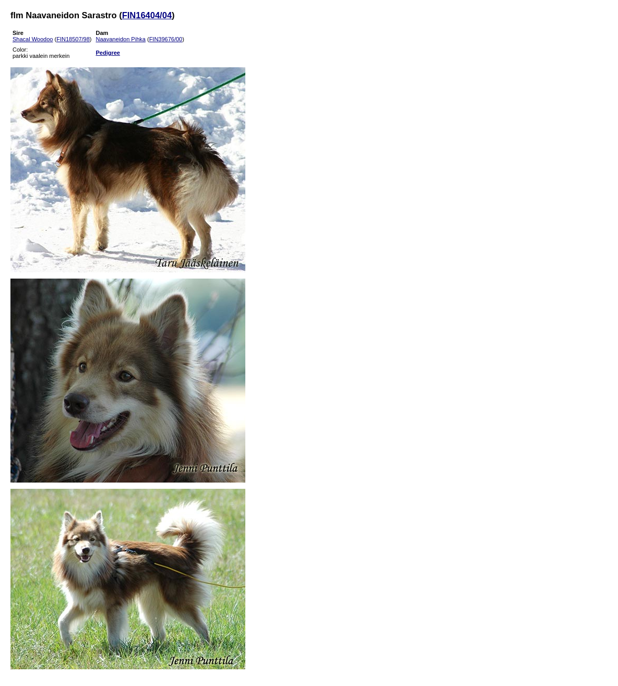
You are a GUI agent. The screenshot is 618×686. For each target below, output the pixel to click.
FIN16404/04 (147, 15)
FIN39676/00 (166, 39)
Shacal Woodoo (33, 39)
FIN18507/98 (73, 39)
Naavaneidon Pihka (120, 39)
